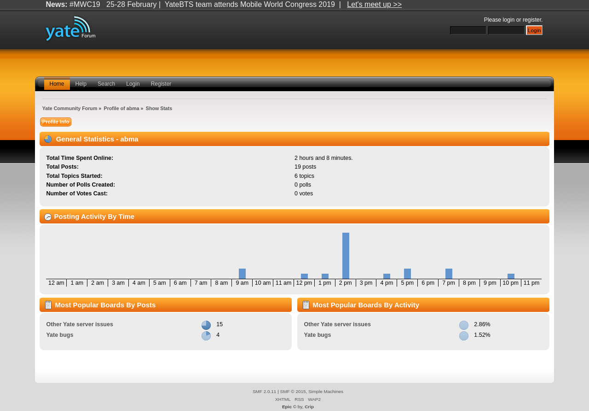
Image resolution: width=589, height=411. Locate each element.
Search (106, 84)
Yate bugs (59, 335)
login (509, 20)
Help (81, 84)
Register (161, 84)
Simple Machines (325, 391)
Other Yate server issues (79, 324)
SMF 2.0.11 (265, 391)
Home (57, 84)
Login (132, 84)
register (532, 20)
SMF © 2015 (293, 391)
